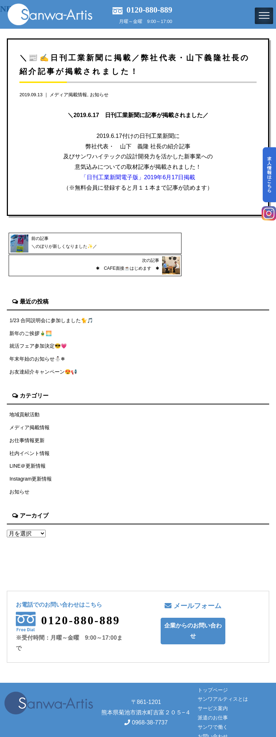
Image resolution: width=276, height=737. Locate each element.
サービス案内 (213, 689)
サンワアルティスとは (223, 680)
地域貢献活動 (24, 393)
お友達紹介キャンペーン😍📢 (43, 350)
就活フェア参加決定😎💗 (38, 324)
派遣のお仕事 (213, 698)
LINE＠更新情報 (27, 446)
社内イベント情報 (29, 433)
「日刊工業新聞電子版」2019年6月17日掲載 (138, 177)
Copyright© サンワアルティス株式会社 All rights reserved (138, 731)
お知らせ (99, 94)
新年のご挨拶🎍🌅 (30, 311)
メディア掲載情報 (68, 94)
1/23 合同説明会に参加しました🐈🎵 (51, 297)
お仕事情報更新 (27, 419)
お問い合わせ (213, 717)
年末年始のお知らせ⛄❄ (37, 337)
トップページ (213, 671)
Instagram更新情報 (30, 459)
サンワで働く (213, 708)
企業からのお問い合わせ (193, 611)
